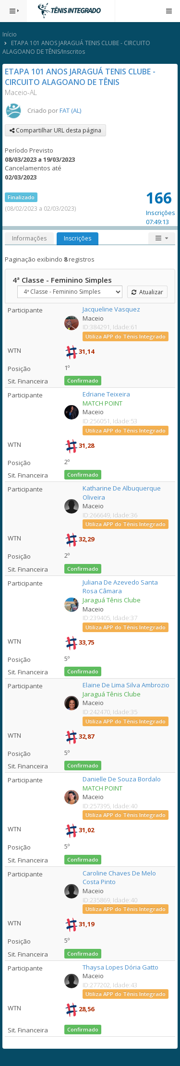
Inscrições (77, 238)
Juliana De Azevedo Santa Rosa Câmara (120, 587)
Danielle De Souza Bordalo (122, 779)
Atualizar (147, 292)
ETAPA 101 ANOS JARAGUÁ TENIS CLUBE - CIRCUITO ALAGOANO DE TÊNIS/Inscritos (76, 47)
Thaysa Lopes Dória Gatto (120, 967)
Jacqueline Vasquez (111, 309)
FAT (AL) (70, 110)
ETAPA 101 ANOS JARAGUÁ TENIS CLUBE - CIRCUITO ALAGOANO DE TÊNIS (80, 77)
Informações (29, 238)
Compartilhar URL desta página (55, 130)
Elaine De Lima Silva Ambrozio (126, 685)
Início (9, 34)
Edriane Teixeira (106, 394)
